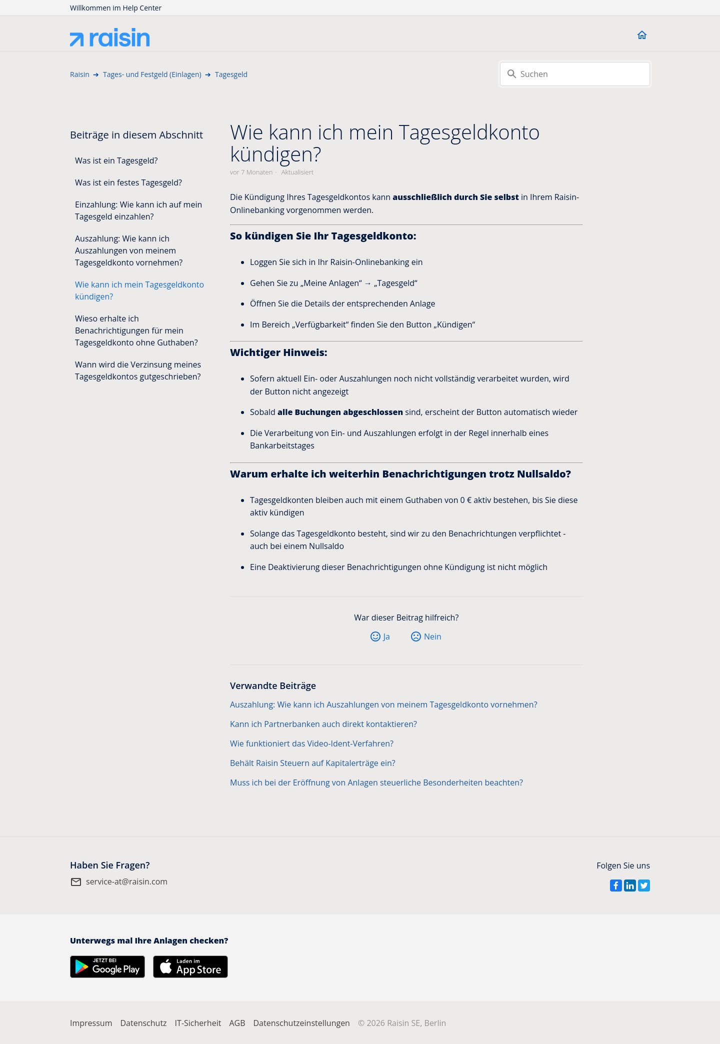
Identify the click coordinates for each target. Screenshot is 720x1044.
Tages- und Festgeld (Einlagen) (152, 74)
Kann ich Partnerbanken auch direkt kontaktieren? (323, 724)
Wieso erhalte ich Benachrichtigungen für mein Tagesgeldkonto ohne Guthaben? (136, 330)
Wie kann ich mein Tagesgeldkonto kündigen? (139, 290)
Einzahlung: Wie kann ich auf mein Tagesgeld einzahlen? (138, 210)
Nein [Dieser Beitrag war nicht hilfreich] (433, 636)
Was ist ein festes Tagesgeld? (128, 182)
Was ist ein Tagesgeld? (116, 160)
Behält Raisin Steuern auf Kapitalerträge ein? (313, 763)
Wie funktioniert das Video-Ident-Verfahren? (312, 743)
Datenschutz (143, 1023)
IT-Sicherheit (198, 1023)
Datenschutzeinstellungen (301, 1023)
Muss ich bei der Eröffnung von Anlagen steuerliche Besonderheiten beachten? (376, 782)
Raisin (80, 74)
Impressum (91, 1023)
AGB (237, 1023)
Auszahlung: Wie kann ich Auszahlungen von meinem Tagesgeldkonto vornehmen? (128, 250)
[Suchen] (575, 74)
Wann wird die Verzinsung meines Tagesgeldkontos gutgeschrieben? (138, 370)
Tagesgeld (231, 74)
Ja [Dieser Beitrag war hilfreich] (387, 636)
